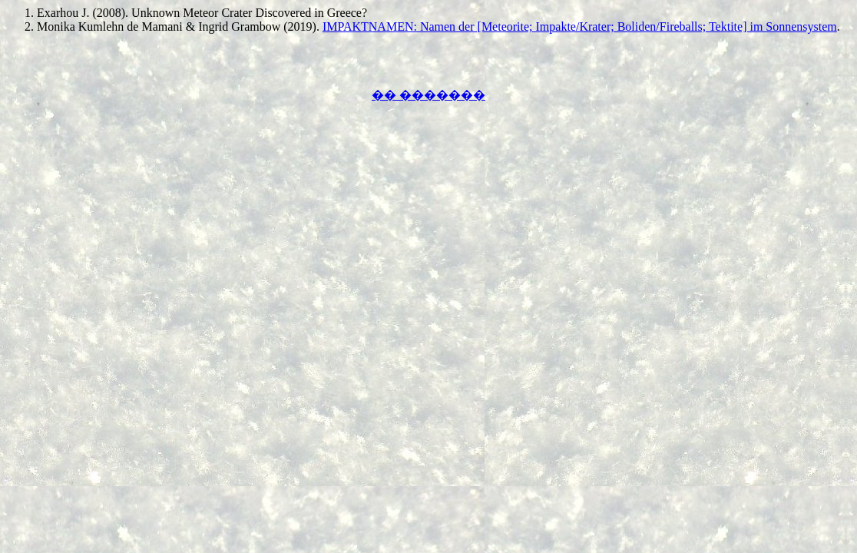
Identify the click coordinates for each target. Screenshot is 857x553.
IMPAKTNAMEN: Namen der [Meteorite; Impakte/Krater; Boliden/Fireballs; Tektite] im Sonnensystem (580, 26)
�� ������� (428, 94)
